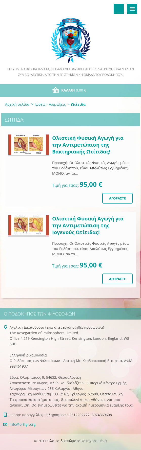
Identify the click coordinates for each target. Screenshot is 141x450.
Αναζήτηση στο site (119, 9)
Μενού (132, 9)
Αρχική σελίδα (17, 104)
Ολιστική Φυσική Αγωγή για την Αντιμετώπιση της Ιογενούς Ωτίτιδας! (88, 225)
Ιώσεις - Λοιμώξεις (50, 104)
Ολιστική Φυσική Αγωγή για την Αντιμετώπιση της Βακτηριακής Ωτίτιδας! (88, 144)
